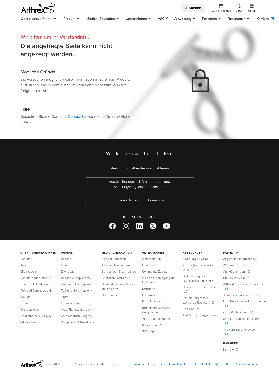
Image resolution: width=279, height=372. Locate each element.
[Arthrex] (37, 8)
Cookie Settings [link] (246, 364)
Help (101, 116)
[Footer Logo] (31, 363)
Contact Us (77, 116)
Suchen (192, 8)
